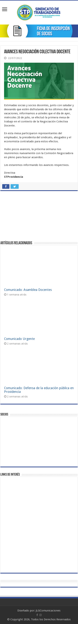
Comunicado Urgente (19, 339)
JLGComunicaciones (48, 610)
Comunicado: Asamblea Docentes (28, 290)
